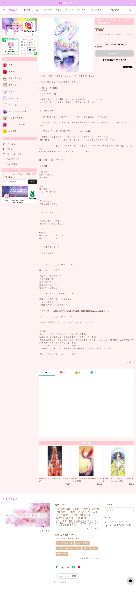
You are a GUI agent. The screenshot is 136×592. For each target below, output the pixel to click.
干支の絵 (13, 85)
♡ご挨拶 (48, 10)
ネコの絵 (13, 105)
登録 (32, 181)
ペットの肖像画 (16, 118)
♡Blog (59, 10)
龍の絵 (12, 91)
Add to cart (114, 53)
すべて (47, 372)
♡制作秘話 (114, 10)
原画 (11, 65)
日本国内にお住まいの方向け (114, 60)
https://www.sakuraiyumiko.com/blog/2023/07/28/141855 (81, 310)
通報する (130, 362)
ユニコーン (14, 98)
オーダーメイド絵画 (18, 111)
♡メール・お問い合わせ (77, 10)
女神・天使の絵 (16, 78)
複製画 (12, 72)
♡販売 (37, 10)
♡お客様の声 (98, 10)
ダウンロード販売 (17, 124)
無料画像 (13, 131)
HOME (27, 10)
